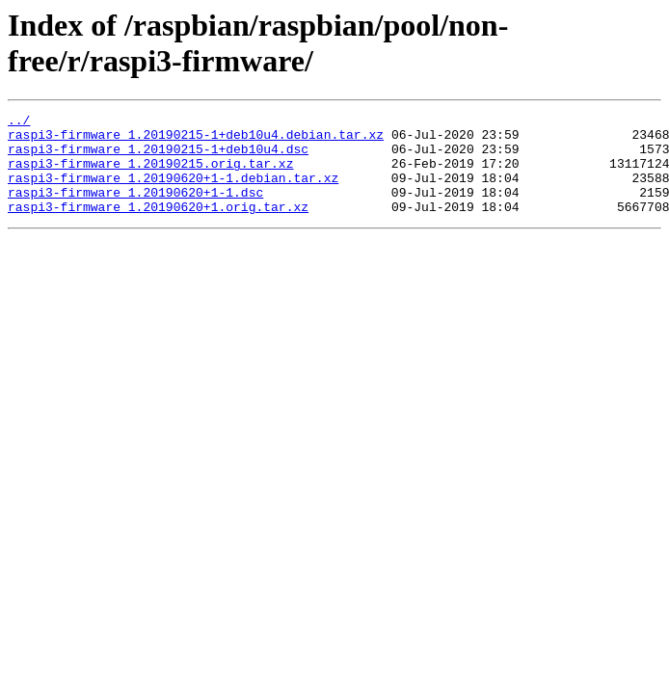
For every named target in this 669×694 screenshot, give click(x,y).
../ (19, 122)
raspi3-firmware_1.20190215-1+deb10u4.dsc (158, 157)
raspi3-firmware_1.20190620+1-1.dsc (135, 209)
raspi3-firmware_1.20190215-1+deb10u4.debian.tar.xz (196, 139)
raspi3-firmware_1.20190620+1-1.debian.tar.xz (173, 191)
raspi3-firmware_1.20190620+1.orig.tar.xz (158, 226)
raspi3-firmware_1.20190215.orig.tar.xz (150, 174)
